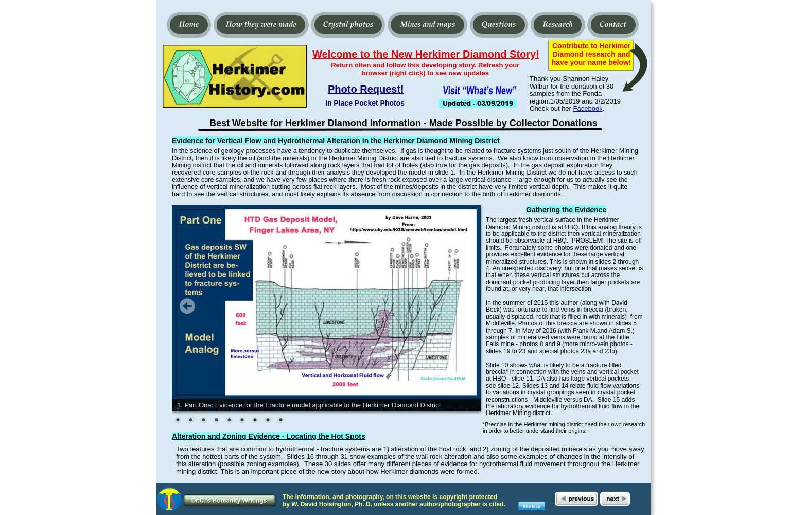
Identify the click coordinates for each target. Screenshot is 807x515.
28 (216, 420)
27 (203, 420)
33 (280, 420)
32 (267, 420)
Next (465, 306)
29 (229, 420)
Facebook (588, 108)
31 (254, 420)
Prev (187, 306)
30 (242, 420)
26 (190, 420)
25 (177, 420)
